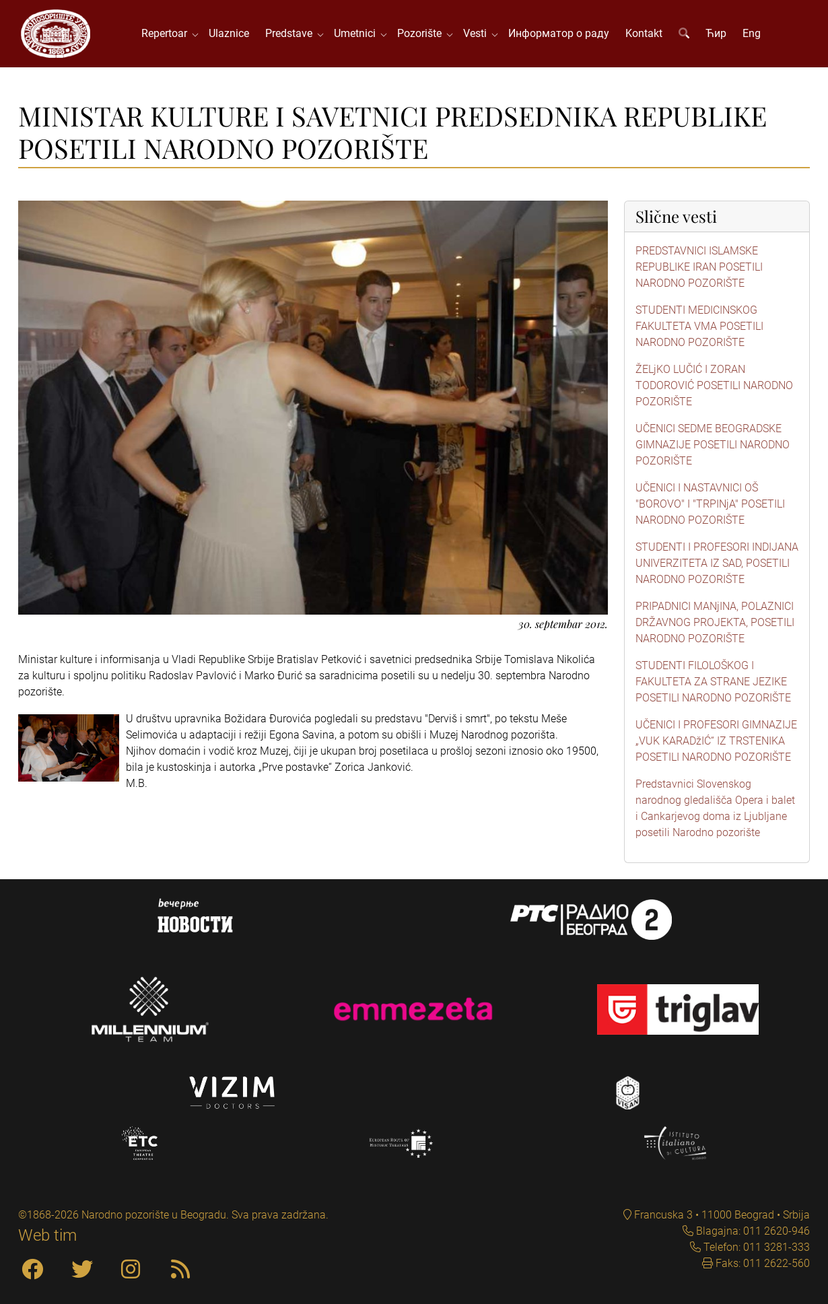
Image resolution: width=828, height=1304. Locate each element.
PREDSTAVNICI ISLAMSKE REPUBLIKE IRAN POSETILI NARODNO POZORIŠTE (699, 266)
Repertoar (167, 33)
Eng (752, 33)
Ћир (715, 33)
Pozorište (422, 33)
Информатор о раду (558, 33)
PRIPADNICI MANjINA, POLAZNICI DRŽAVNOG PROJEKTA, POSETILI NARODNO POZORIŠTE (714, 622)
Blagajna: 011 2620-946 (751, 1231)
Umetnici (357, 33)
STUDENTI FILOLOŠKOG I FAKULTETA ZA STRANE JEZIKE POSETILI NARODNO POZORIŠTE (713, 681)
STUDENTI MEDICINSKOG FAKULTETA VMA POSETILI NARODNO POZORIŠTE (699, 326)
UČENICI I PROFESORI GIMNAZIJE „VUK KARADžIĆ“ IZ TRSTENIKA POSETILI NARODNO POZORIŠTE (716, 740)
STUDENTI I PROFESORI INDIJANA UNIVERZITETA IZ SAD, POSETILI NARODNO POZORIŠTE (716, 563)
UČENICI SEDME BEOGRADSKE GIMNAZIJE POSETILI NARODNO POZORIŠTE (712, 444)
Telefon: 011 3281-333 (755, 1247)
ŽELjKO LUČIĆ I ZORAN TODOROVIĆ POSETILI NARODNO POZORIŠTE (714, 385)
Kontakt (643, 33)
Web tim (47, 1235)
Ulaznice (229, 33)
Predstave (291, 33)
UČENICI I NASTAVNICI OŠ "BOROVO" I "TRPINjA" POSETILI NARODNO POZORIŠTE (710, 503)
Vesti (477, 33)
